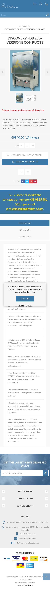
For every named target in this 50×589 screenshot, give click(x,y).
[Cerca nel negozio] (22, 14)
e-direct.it (29, 585)
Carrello (46, 4)
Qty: (17, 145)
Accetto (25, 299)
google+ (35, 181)
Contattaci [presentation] (25, 236)
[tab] (24, 223)
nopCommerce (29, 583)
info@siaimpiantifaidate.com (24, 208)
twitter (27, 181)
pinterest (31, 181)
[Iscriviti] (22, 473)
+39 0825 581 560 (27, 534)
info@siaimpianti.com (27, 538)
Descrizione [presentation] (25, 223)
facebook (23, 181)
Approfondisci (25, 305)
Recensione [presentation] (25, 230)
